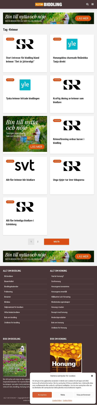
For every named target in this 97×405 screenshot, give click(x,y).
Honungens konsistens (60, 287)
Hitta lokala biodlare (12, 313)
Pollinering (8, 292)
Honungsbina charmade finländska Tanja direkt (70, 59)
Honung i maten (57, 307)
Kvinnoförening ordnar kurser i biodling (68, 141)
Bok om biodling (10, 318)
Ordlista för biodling (12, 323)
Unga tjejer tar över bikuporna (68, 179)
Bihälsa (7, 302)
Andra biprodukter (58, 318)
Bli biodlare (8, 277)
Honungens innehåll (59, 292)
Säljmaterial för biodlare (13, 307)
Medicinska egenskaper (60, 302)
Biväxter (7, 297)
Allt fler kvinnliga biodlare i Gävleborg (20, 222)
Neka (63, 395)
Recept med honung (59, 313)
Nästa (56, 242)
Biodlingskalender (11, 287)
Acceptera (42, 395)
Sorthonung (56, 282)
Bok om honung (57, 323)
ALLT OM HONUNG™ (10, 398)
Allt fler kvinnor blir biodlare (20, 179)
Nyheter (10, 39)
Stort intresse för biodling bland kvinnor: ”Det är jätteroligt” (22, 59)
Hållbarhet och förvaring (60, 297)
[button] (92, 376)
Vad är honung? (57, 277)
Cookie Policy (57, 400)
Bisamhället (9, 282)
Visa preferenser (83, 395)
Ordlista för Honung (59, 328)
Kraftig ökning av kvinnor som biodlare (68, 100)
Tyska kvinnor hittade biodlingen (22, 98)
